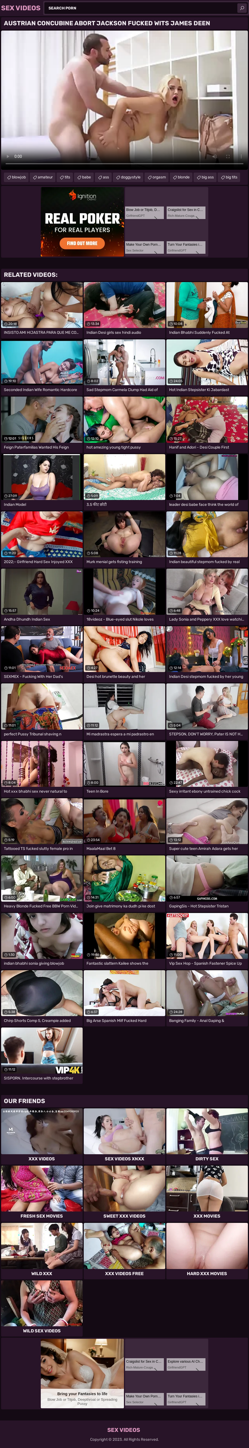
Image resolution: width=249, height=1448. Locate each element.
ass (106, 177)
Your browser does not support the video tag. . (124, 100)
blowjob (19, 177)
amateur (45, 177)
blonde (184, 177)
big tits (231, 177)
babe (86, 177)
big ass (208, 177)
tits (67, 177)
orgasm (159, 177)
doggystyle (131, 177)
